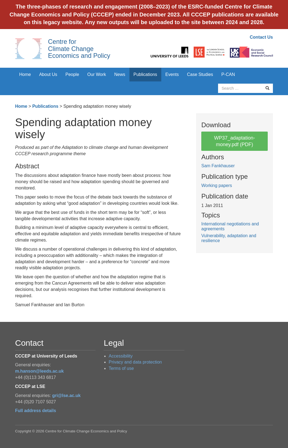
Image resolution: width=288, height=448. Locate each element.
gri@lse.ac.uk (66, 395)
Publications (145, 74)
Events (172, 74)
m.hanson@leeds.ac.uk (39, 371)
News (119, 74)
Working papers (216, 185)
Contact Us (261, 37)
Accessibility (120, 356)
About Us (48, 74)
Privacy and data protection (135, 362)
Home (25, 74)
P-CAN (228, 74)
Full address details (35, 410)
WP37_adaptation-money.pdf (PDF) (234, 141)
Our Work (96, 74)
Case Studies (200, 74)
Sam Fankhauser (218, 165)
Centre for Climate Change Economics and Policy (79, 48)
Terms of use (121, 368)
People (72, 74)
